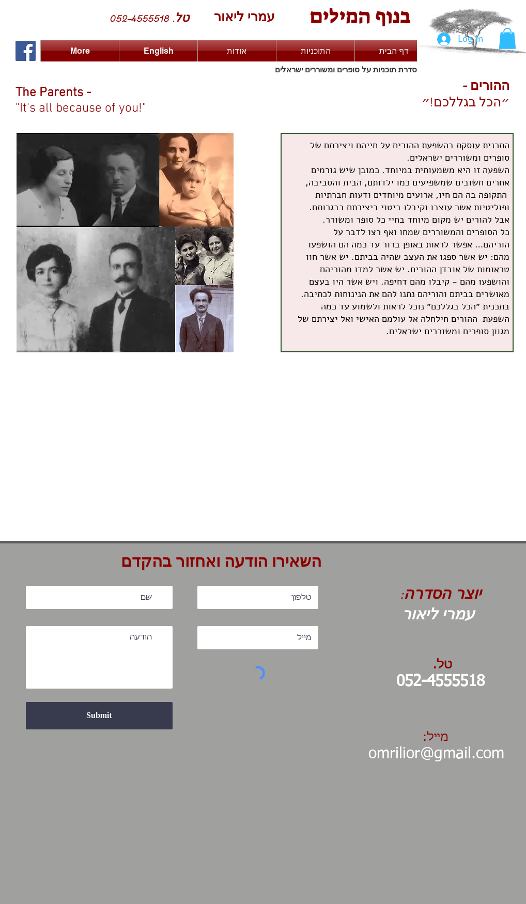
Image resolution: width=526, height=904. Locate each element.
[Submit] (99, 715)
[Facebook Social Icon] (26, 51)
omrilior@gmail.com (436, 754)
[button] (507, 38)
